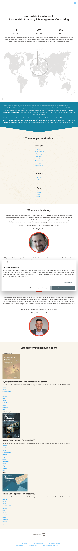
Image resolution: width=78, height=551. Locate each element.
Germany (39, 154)
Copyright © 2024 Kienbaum (50, 545)
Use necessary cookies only (38, 287)
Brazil (39, 177)
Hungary (39, 156)
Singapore (39, 196)
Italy (39, 158)
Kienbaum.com (33, 545)
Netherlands (39, 161)
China (39, 192)
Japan (39, 194)
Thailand (5, 468)
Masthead (23, 543)
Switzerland (39, 165)
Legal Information (37, 543)
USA (39, 180)
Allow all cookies (63, 287)
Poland (39, 163)
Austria (39, 149)
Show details (68, 282)
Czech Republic (39, 152)
